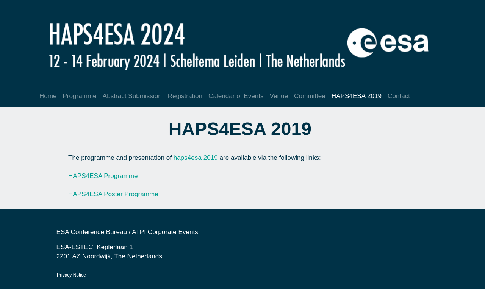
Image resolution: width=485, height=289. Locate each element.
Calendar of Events (236, 96)
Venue (279, 96)
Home (48, 96)
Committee (309, 96)
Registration (185, 96)
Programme (79, 96)
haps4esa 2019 (196, 157)
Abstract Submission (132, 96)
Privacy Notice (71, 275)
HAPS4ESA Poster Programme (114, 194)
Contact (399, 96)
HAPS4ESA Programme (103, 176)
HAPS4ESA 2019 (357, 96)
